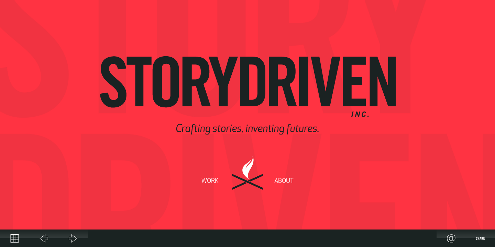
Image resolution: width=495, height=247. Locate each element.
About (284, 181)
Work (210, 181)
